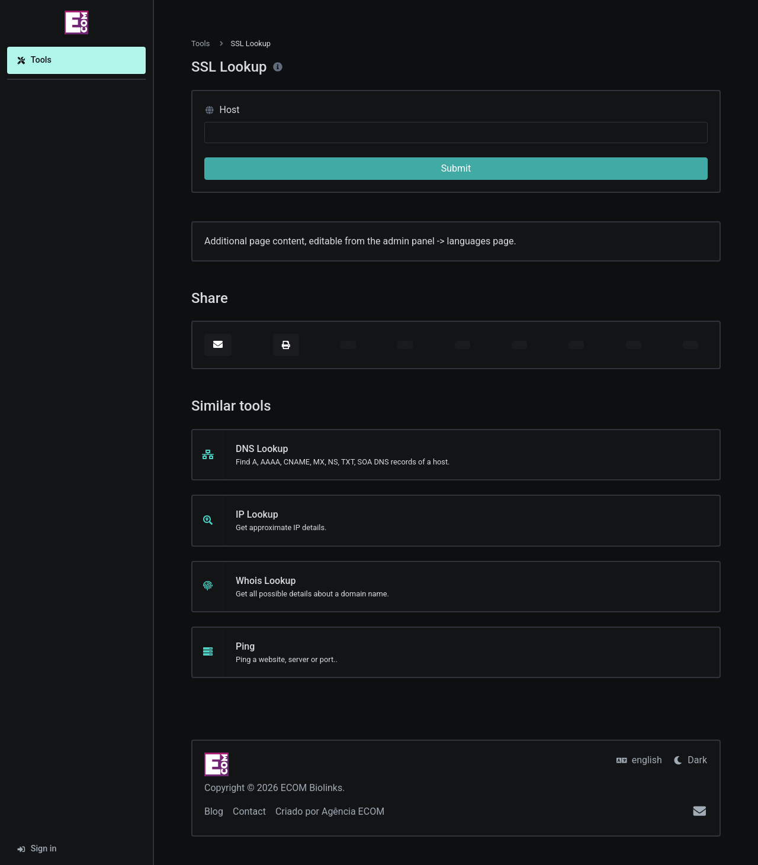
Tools (34, 60)
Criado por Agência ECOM (329, 811)
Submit (456, 168)
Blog (213, 811)
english (639, 760)
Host (222, 109)
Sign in (37, 849)
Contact (249, 811)
